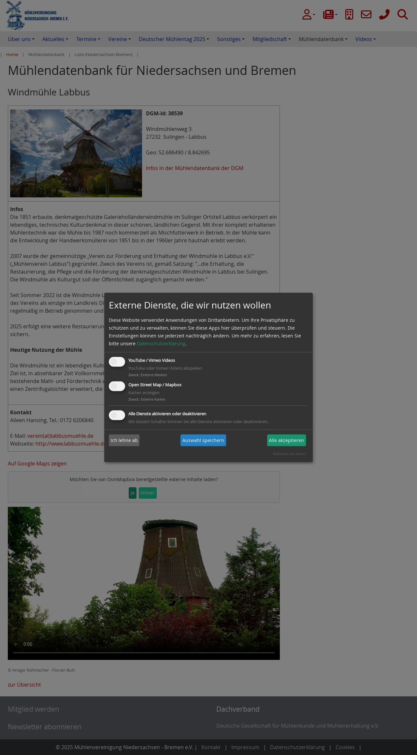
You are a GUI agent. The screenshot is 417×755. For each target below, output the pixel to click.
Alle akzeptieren (286, 440)
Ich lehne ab (124, 440)
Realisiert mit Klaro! (289, 453)
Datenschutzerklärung (161, 343)
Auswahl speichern (203, 440)
